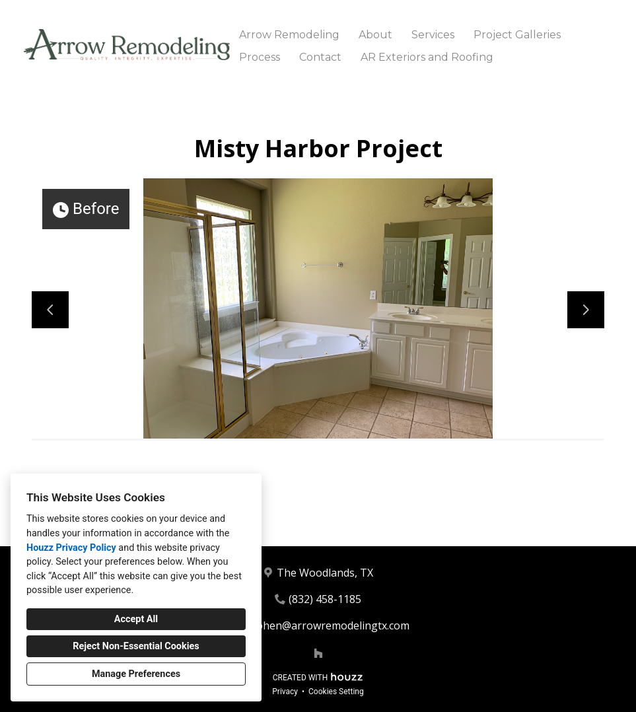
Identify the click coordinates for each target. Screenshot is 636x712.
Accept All (136, 619)
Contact (320, 57)
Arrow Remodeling (289, 34)
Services (432, 34)
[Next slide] (585, 309)
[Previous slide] (50, 309)
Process (259, 57)
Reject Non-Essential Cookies (136, 646)
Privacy (285, 691)
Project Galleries (517, 34)
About (375, 34)
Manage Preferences (136, 674)
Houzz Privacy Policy (71, 547)
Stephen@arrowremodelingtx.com (324, 625)
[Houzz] (318, 653)
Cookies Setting (336, 691)
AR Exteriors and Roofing (427, 57)
